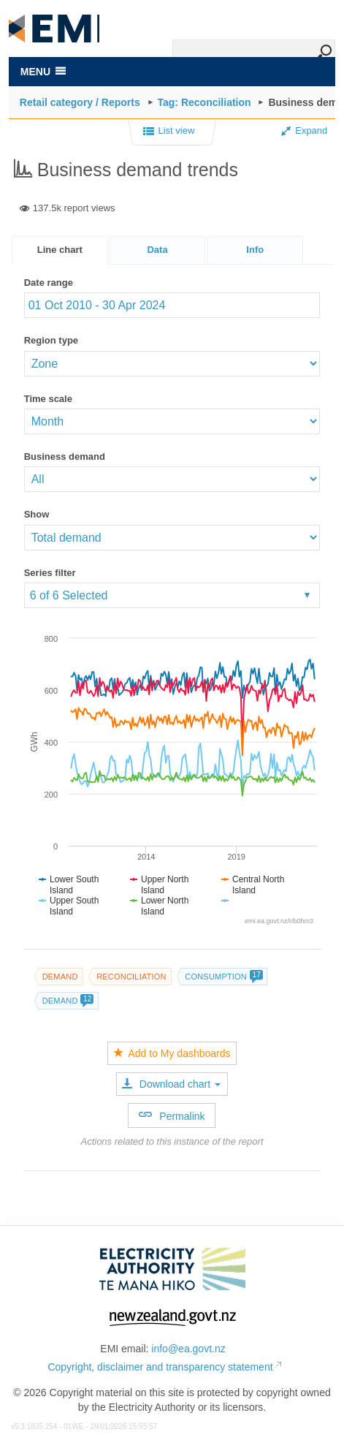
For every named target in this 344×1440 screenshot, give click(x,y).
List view (169, 131)
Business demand (64, 456)
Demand (60, 976)
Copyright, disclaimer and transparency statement (159, 1367)
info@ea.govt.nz (188, 1348)
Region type (51, 340)
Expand (304, 130)
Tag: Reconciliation (204, 102)
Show (37, 514)
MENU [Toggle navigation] (43, 71)
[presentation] (254, 250)
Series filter (50, 572)
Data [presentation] (157, 249)
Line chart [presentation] (60, 249)
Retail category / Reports (80, 102)
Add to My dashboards (171, 1053)
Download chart (171, 1084)
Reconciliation (131, 976)
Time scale (48, 398)
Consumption (223, 976)
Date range (48, 282)
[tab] (60, 250)
